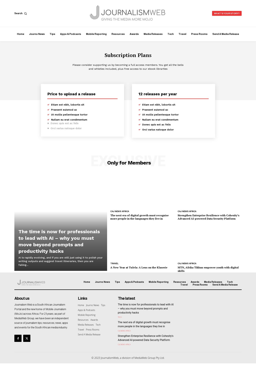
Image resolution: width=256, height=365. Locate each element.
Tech (120, 319)
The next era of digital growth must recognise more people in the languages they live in (139, 218)
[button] (21, 13)
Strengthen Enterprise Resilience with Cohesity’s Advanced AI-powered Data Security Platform (208, 218)
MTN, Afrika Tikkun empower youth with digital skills (208, 270)
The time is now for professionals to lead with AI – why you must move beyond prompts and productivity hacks (60, 239)
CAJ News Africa (119, 213)
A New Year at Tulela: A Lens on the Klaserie (138, 269)
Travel (114, 265)
